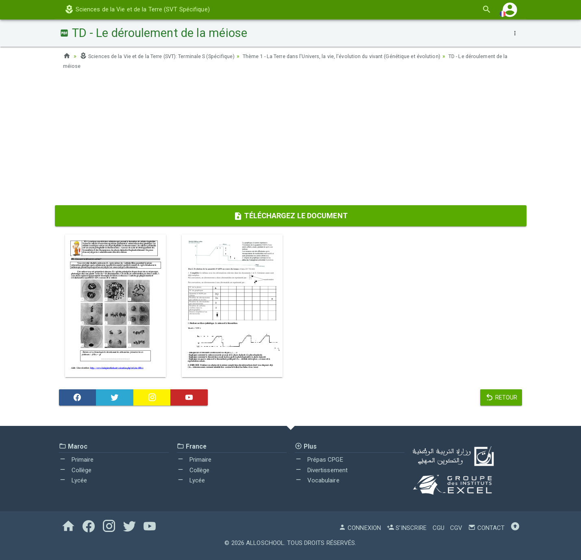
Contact (486, 528)
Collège (75, 470)
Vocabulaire (317, 480)
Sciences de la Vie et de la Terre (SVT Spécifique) (137, 9)
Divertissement (321, 470)
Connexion (360, 528)
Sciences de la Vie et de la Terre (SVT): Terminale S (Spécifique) (167, 56)
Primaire (76, 459)
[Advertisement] (291, 140)
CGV (456, 528)
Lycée (73, 480)
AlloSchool (265, 543)
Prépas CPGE (319, 459)
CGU (438, 528)
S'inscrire (407, 528)
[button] (509, 9)
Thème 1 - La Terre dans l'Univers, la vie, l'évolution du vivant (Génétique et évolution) (373, 56)
